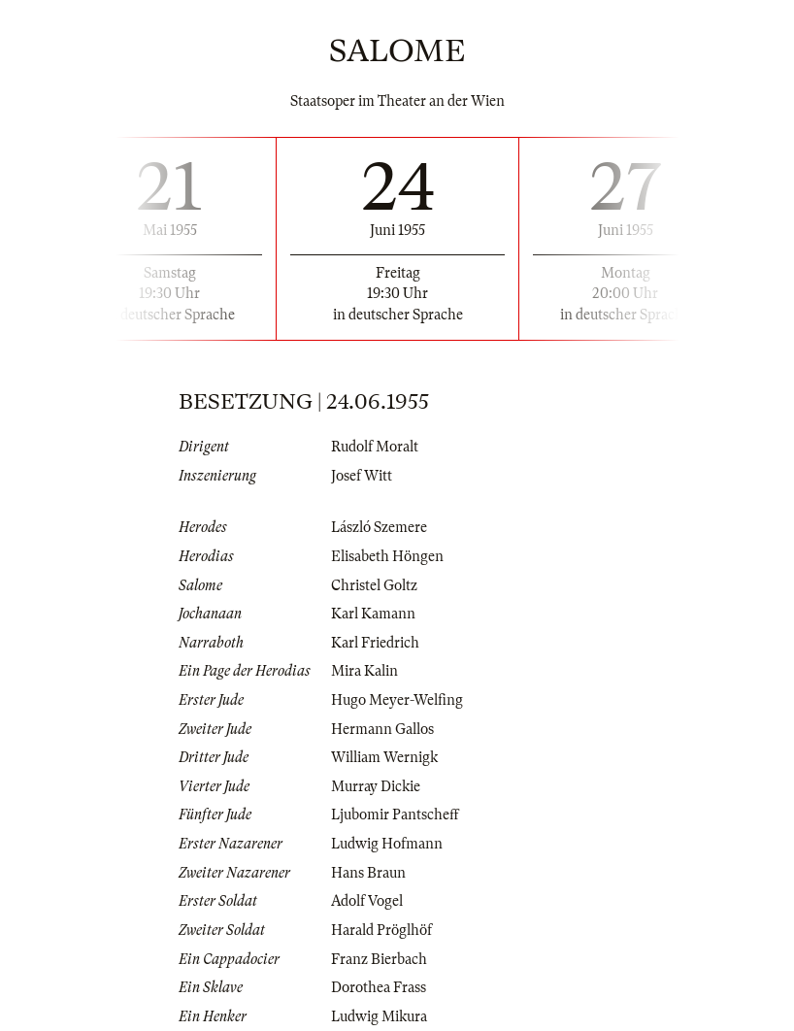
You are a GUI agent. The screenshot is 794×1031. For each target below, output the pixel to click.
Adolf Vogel (367, 901)
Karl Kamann (373, 613)
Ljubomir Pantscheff (395, 814)
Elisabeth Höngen (387, 556)
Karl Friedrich (375, 642)
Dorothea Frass (378, 987)
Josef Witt (361, 475)
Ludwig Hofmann (387, 843)
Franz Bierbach (379, 959)
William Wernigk (384, 757)
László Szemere (379, 527)
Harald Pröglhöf (381, 930)
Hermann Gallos (382, 729)
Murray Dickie (375, 786)
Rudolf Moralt (374, 446)
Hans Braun (368, 873)
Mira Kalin (364, 671)
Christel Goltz (374, 585)
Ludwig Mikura (379, 1016)
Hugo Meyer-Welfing (397, 700)
